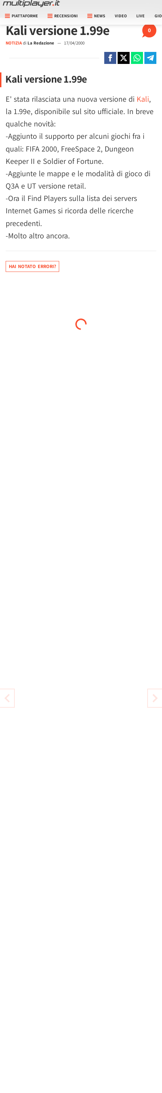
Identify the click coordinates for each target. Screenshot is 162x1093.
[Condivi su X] (124, 58)
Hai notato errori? (32, 266)
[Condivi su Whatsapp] (137, 58)
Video (121, 15)
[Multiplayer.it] (31, 3)
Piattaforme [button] (21, 15)
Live (140, 15)
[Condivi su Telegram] (150, 58)
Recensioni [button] (63, 15)
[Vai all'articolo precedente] (155, 698)
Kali (143, 99)
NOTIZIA (14, 43)
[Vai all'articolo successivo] (7, 698)
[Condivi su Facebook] (110, 58)
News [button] (96, 15)
